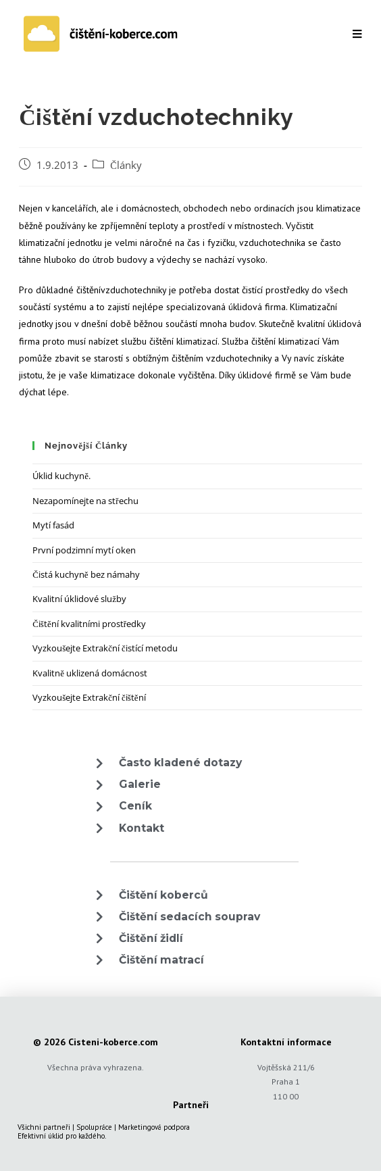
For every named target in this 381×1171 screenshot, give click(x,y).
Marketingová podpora (154, 1127)
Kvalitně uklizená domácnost (89, 673)
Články (126, 165)
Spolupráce (94, 1127)
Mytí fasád (53, 525)
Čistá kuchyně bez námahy (85, 574)
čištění (88, 290)
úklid (55, 1136)
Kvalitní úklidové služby (79, 599)
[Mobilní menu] (357, 34)
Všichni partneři (44, 1127)
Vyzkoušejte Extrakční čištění (88, 697)
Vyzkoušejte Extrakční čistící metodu (105, 648)
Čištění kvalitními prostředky (89, 624)
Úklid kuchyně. (61, 476)
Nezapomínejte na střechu (85, 501)
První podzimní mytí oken (84, 550)
